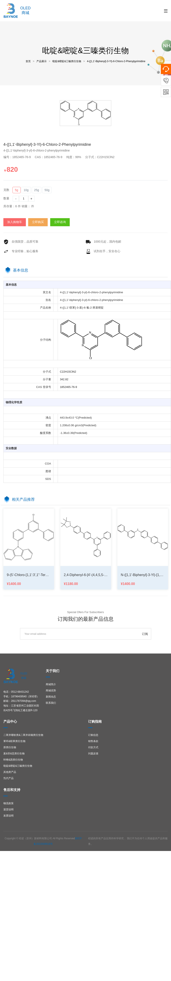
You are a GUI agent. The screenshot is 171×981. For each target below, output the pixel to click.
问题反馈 (93, 753)
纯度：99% (75, 157)
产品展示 (41, 61)
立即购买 (38, 222)
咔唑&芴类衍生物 (13, 759)
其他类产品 (9, 772)
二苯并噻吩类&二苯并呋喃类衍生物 (23, 735)
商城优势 (51, 690)
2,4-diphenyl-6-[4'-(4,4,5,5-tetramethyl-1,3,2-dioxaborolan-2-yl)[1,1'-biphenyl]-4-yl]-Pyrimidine (86, 575)
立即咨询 (60, 222)
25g (36, 190)
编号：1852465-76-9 (18, 157)
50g (46, 190)
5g (16, 190)
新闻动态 (51, 696)
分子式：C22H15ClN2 (101, 157)
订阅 (145, 634)
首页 (28, 61)
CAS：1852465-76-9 (50, 157)
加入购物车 (14, 222)
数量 (6, 198)
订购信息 (93, 735)
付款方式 (93, 747)
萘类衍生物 (9, 747)
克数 (6, 190)
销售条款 (93, 741)
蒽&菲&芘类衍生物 (14, 753)
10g (26, 190)
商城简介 (51, 684)
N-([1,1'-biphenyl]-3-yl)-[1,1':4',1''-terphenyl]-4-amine (143, 575)
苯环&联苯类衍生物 (14, 741)
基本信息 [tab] (20, 270)
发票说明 (8, 815)
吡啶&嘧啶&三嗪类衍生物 (66, 61)
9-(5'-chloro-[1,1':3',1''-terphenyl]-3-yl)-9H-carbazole (29, 575)
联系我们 (51, 702)
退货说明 (8, 809)
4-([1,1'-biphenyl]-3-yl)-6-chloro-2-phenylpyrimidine (116, 61)
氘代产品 (8, 778)
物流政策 (8, 803)
